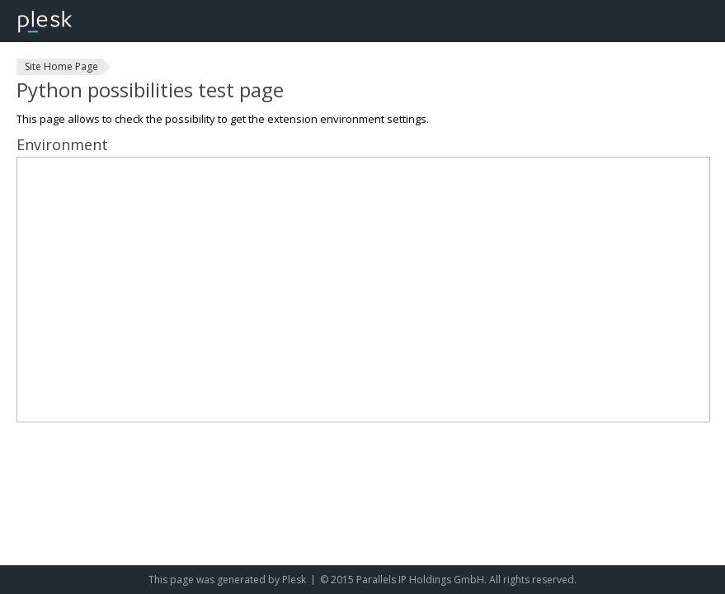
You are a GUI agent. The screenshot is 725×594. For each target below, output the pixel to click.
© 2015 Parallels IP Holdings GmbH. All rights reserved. (448, 580)
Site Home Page (61, 66)
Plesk (294, 580)
